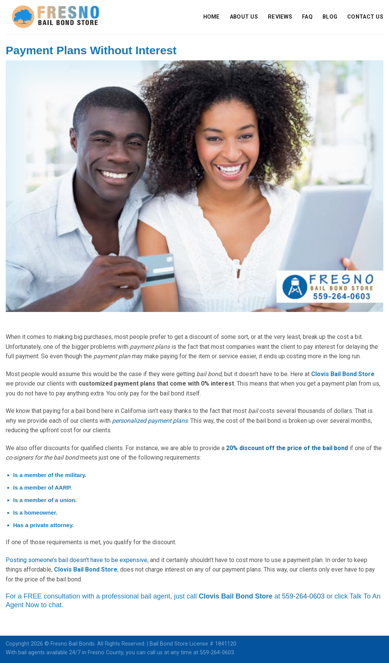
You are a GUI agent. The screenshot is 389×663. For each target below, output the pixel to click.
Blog (330, 17)
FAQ (307, 17)
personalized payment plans (150, 420)
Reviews (280, 17)
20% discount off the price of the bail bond (287, 448)
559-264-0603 (303, 596)
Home (211, 17)
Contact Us (365, 17)
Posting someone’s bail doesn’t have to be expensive (76, 560)
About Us (244, 17)
